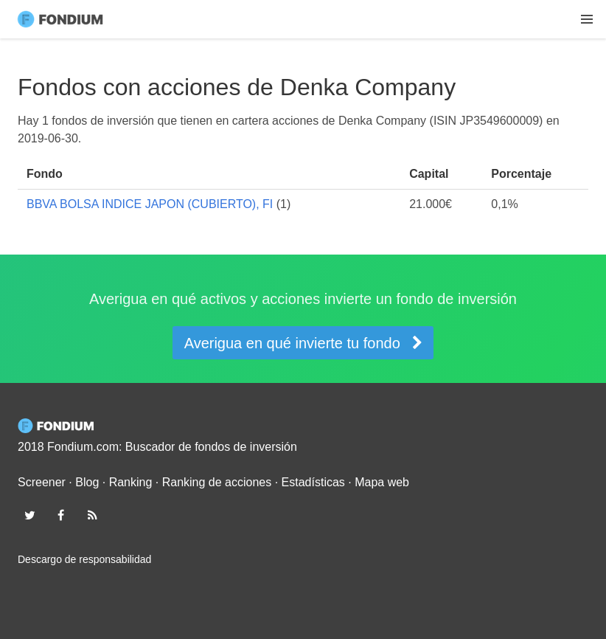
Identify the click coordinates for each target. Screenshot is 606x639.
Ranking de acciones (217, 482)
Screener (42, 482)
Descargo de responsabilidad (84, 559)
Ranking (131, 482)
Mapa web (382, 482)
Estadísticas (313, 482)
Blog (87, 482)
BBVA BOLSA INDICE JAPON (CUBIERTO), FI (150, 204)
